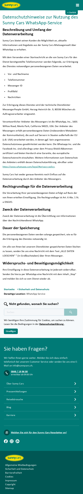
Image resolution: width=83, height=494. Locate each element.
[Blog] (17, 441)
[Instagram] (12, 441)
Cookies (9, 476)
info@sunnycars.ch (22, 365)
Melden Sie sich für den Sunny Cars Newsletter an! (39, 432)
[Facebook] (6, 441)
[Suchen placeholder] (70, 312)
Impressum (11, 480)
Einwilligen (11, 331)
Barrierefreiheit (13, 472)
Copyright (10, 484)
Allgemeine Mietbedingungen (20, 465)
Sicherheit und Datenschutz (19, 469)
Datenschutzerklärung (51, 324)
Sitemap (9, 488)
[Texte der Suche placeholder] (34, 312)
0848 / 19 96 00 (19, 371)
